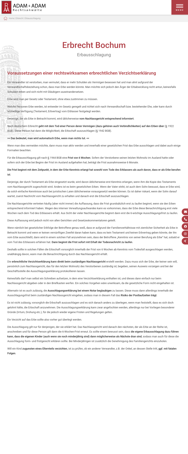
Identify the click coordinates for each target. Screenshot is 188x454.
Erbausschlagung (32, 18)
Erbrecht (19, 18)
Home (11, 18)
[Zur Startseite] (23, 13)
